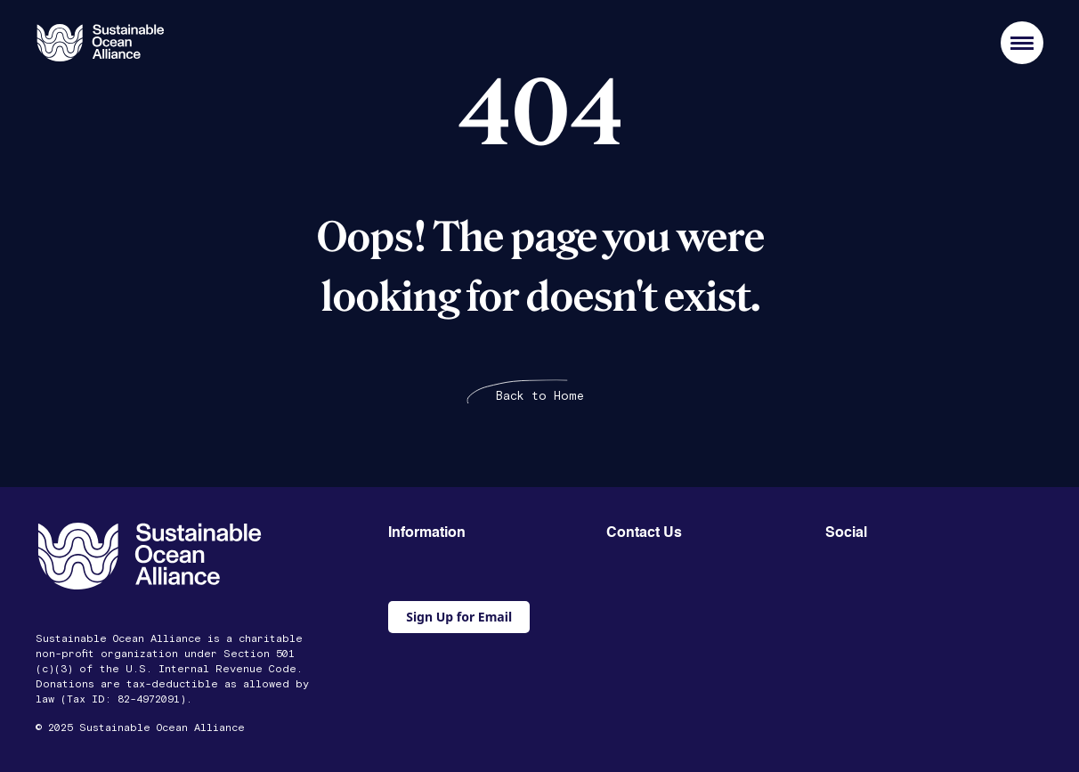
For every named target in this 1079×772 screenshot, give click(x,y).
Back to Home (540, 396)
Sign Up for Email (459, 616)
